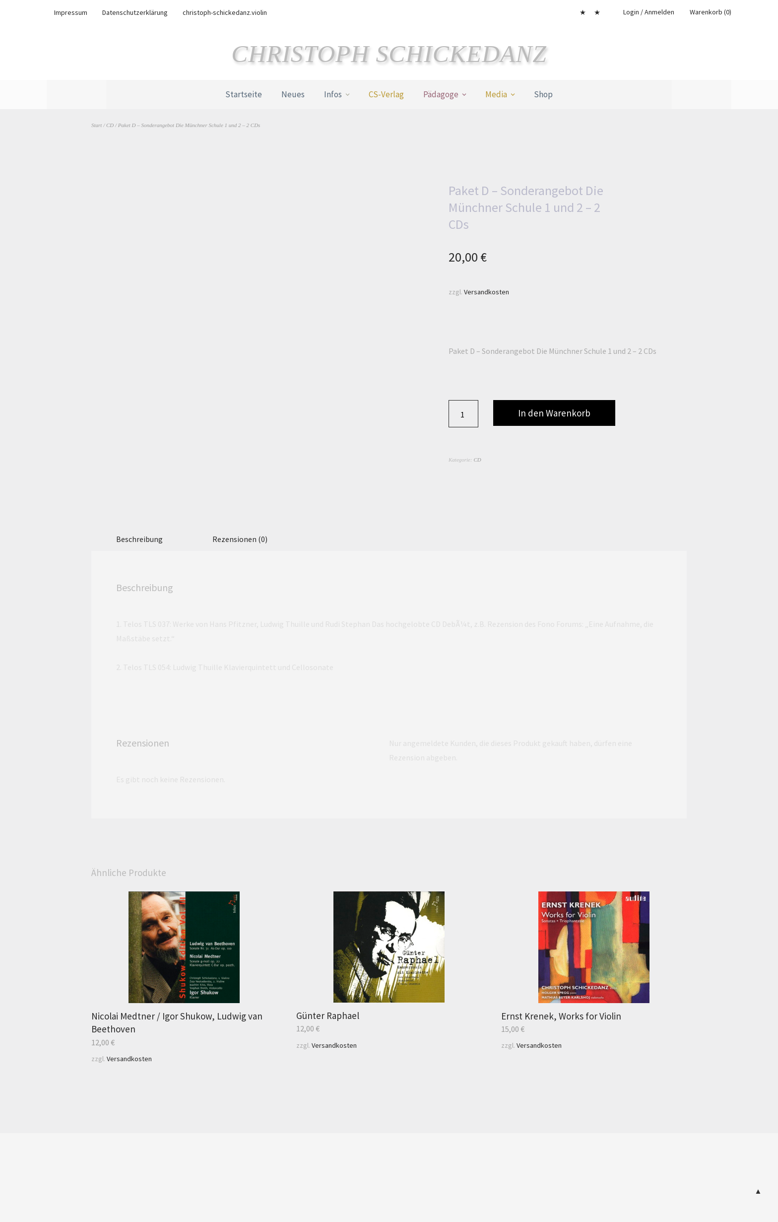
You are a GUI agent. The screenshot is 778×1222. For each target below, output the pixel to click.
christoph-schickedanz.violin (225, 12)
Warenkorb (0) (710, 11)
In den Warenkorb (554, 413)
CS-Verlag (386, 94)
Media (496, 94)
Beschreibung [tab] (139, 538)
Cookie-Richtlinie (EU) (596, 12)
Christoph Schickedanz (389, 54)
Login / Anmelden (648, 11)
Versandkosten (486, 291)
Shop (543, 94)
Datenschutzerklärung (135, 12)
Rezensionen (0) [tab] (239, 538)
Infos (333, 94)
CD (110, 125)
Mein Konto (582, 12)
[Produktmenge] (463, 413)
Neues (293, 94)
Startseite (243, 94)
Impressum (70, 12)
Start (96, 125)
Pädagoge (440, 94)
